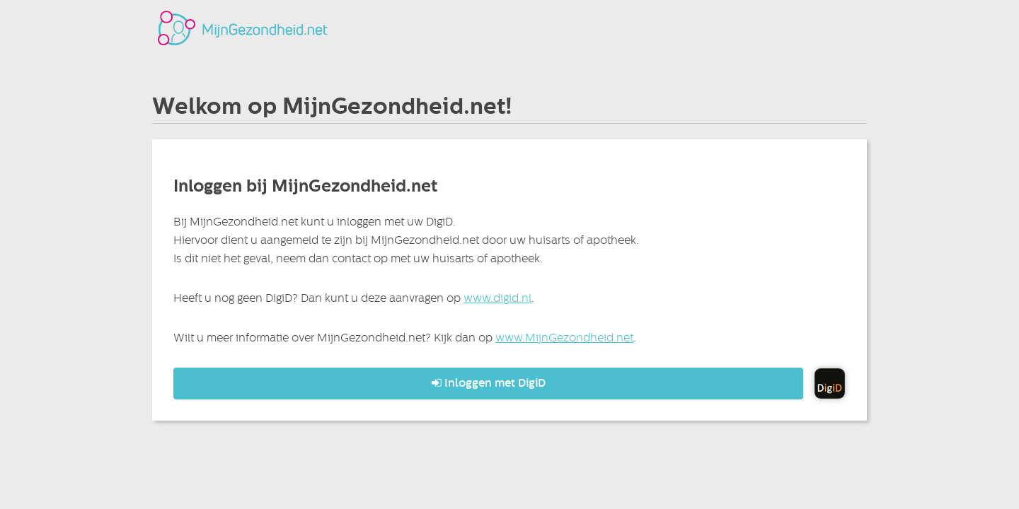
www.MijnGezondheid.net (564, 337)
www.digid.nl (497, 298)
